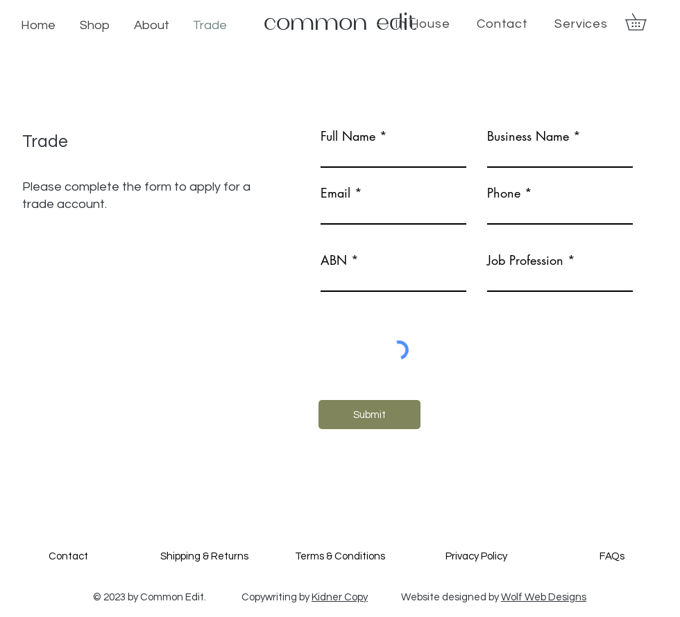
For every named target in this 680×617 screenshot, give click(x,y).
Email (335, 192)
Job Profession (525, 260)
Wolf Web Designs (543, 597)
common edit (340, 23)
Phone (503, 192)
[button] (644, 22)
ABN (334, 260)
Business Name (528, 136)
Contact (68, 556)
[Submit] (369, 414)
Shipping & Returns (204, 556)
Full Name (348, 136)
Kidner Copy (340, 597)
